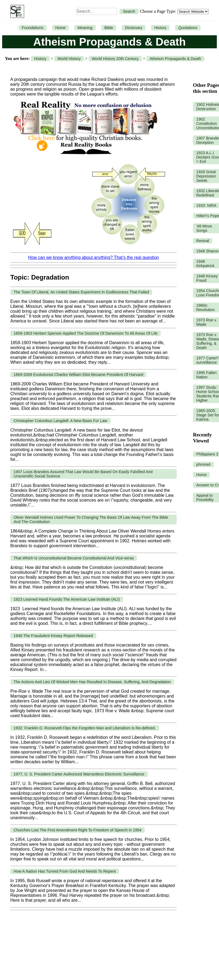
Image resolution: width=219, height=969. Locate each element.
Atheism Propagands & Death (175, 58)
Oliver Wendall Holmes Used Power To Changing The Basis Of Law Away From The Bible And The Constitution (91, 519)
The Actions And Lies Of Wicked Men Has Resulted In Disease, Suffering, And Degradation (92, 682)
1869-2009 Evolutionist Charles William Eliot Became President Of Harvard (78, 374)
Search (129, 11)
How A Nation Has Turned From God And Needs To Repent (65, 871)
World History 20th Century (115, 58)
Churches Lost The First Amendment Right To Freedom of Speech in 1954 (77, 830)
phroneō (203, 464)
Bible (108, 28)
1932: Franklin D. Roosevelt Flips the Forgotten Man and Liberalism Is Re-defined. (85, 728)
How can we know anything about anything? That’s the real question (93, 257)
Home (60, 28)
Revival (202, 241)
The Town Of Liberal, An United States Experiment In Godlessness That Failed (81, 292)
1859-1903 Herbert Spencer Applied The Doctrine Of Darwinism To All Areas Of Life (85, 333)
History (160, 28)
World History (69, 58)
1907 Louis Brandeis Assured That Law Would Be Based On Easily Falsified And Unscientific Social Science (83, 474)
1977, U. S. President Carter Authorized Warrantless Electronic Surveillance (79, 774)
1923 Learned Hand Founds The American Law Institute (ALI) (67, 599)
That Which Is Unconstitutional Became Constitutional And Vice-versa (74, 558)
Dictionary (133, 28)
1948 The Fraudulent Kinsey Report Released (53, 636)
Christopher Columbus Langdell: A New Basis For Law (60, 421)
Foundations (32, 28)
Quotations (187, 28)
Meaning (85, 28)
